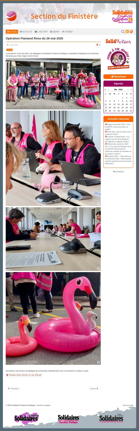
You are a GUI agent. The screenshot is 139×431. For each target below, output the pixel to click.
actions (9, 50)
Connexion (119, 171)
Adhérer (68, 32)
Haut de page (128, 405)
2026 (121, 89)
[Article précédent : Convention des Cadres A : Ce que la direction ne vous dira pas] (13, 389)
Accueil (13, 32)
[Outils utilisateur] (98, 45)
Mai (116, 89)
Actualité (27, 32)
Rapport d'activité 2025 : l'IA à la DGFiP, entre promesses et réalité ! (117, 126)
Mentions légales (43, 405)
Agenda (55, 32)
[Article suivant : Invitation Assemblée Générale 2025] (94, 389)
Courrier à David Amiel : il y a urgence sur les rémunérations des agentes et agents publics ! (117, 139)
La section (42, 32)
